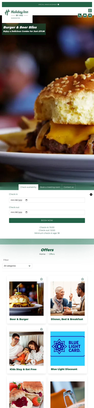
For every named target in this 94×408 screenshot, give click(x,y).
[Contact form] (85, 15)
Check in (13, 194)
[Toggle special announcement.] (48, 4)
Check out (14, 207)
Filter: (6, 260)
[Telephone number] (79, 15)
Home (42, 254)
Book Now (47, 220)
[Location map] (90, 15)
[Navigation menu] (90, 10)
